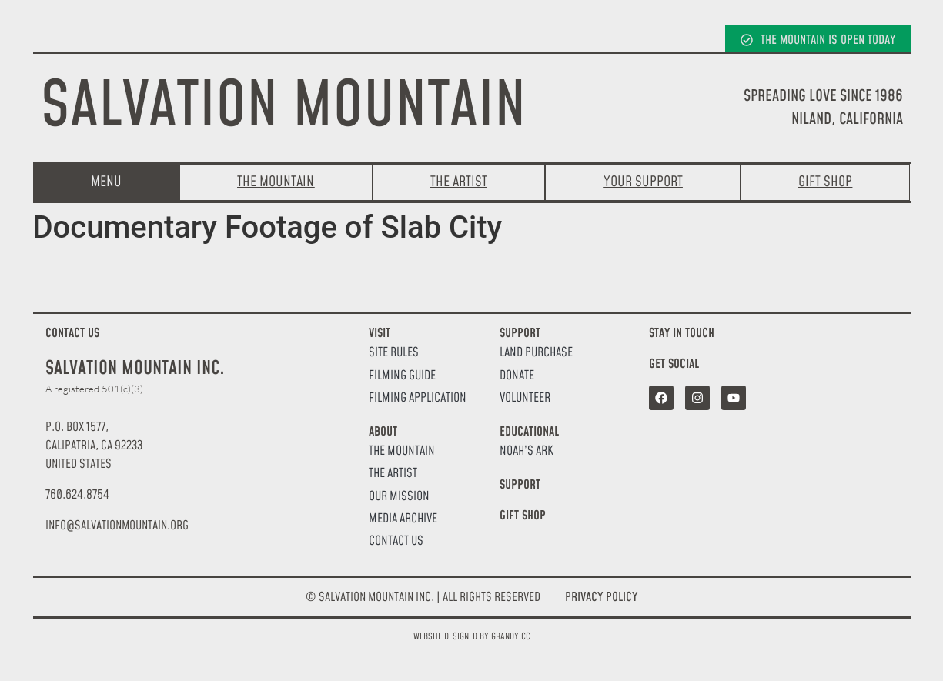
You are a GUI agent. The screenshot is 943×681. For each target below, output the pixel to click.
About (383, 431)
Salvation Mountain (284, 107)
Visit (379, 333)
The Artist (393, 473)
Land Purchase (536, 353)
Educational (529, 431)
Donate (517, 376)
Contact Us (396, 541)
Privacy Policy (601, 597)
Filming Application (417, 398)
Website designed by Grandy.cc (471, 636)
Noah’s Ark (526, 451)
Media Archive (403, 519)
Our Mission (399, 497)
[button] (117, 525)
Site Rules (394, 353)
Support (520, 333)
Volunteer (525, 398)
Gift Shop (523, 515)
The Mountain (402, 451)
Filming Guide (402, 376)
